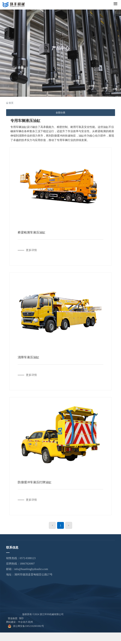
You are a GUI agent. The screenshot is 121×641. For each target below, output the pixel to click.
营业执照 (12, 618)
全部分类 (60, 112)
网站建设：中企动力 (17, 622)
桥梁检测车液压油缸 (31, 232)
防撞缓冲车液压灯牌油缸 (34, 482)
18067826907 (27, 563)
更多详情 (31, 250)
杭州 (30, 622)
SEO (21, 618)
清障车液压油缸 (28, 357)
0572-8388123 (28, 558)
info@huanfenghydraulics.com (31, 569)
